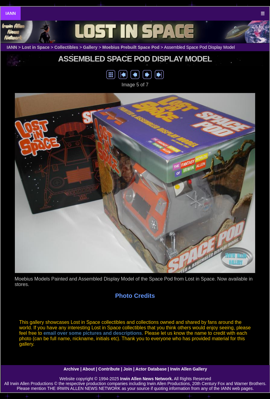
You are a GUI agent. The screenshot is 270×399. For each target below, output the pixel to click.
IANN (10, 13)
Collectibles (66, 47)
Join (127, 369)
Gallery (90, 47)
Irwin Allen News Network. (146, 378)
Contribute (109, 369)
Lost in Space (35, 47)
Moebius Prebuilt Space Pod (130, 47)
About (89, 369)
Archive (71, 369)
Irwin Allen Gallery (188, 369)
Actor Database (151, 369)
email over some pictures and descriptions (92, 333)
